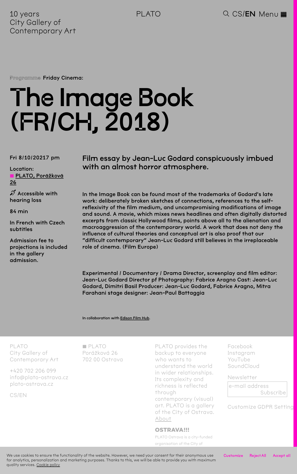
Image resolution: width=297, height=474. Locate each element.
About (163, 419)
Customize (233, 456)
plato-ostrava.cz (31, 384)
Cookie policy (48, 465)
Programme (25, 78)
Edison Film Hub (134, 318)
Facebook (240, 346)
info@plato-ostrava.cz (39, 377)
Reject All (258, 456)
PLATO (148, 14)
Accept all (282, 456)
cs (237, 14)
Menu (273, 14)
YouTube (239, 359)
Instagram (241, 353)
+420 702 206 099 (33, 371)
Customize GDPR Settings (262, 407)
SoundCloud (243, 366)
